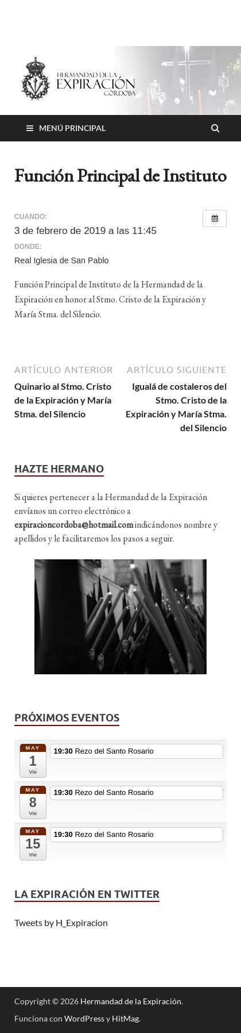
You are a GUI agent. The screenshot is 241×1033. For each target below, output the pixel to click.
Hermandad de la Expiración (130, 1001)
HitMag (125, 1018)
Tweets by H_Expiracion (61, 922)
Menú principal (72, 128)
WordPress (84, 1018)
